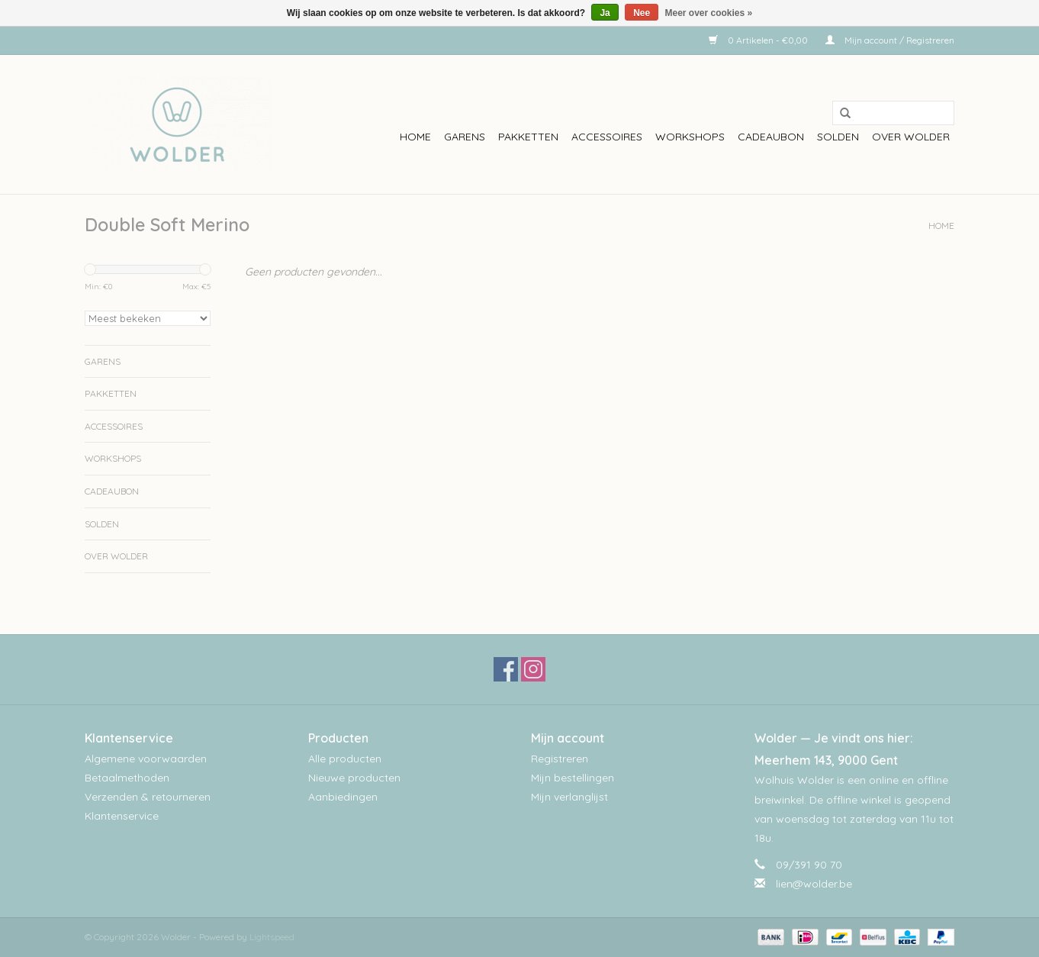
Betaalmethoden (127, 778)
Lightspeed (271, 936)
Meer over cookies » (709, 13)
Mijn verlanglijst (569, 797)
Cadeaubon (771, 136)
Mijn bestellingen (572, 778)
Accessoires (606, 136)
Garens (464, 136)
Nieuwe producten (354, 778)
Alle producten (344, 758)
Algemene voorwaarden (146, 758)
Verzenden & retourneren (148, 797)
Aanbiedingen (343, 797)
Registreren (559, 758)
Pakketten (528, 136)
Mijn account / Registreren (889, 40)
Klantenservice (122, 816)
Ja (605, 13)
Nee (641, 13)
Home (415, 136)
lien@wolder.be (814, 884)
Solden (838, 136)
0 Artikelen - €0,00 (759, 40)
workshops (690, 136)
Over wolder (911, 136)
